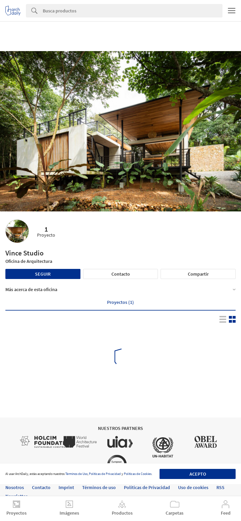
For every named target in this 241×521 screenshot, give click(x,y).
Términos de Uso (76, 474)
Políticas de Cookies (137, 474)
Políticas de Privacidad (105, 474)
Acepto (198, 474)
